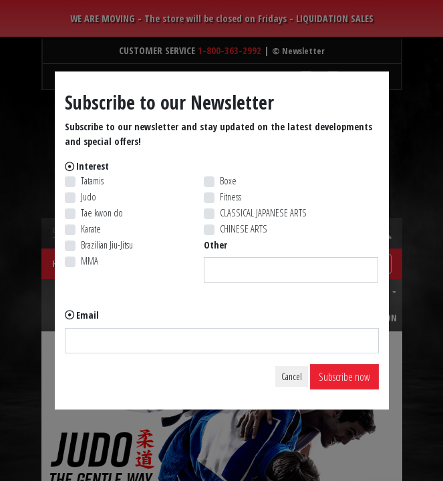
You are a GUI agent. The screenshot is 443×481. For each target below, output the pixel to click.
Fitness (230, 196)
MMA (89, 261)
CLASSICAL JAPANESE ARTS (263, 212)
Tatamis (92, 180)
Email (87, 315)
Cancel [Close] (291, 376)
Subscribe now (344, 376)
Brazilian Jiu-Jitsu (107, 244)
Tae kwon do (102, 212)
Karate (91, 228)
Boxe (228, 180)
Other (215, 244)
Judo (88, 196)
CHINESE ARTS (243, 228)
